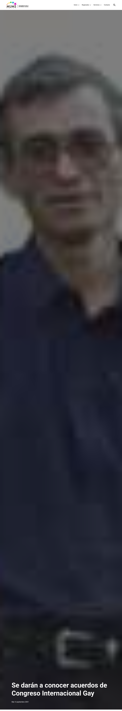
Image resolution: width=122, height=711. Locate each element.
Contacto (107, 5)
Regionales (85, 5)
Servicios (97, 5)
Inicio (75, 5)
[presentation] (78, 5)
